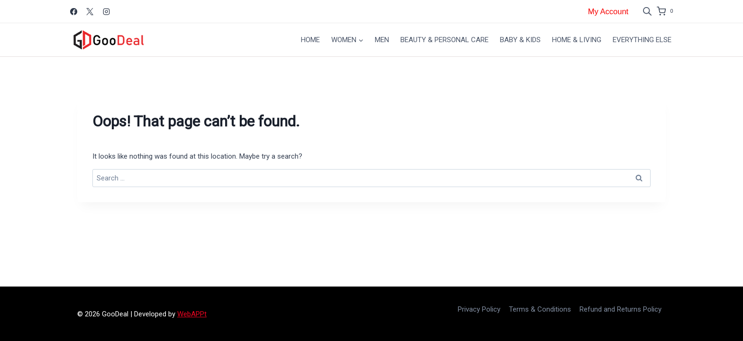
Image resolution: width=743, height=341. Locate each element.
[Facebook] (73, 11)
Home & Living (576, 40)
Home (310, 40)
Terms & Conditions (540, 309)
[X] (90, 11)
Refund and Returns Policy (620, 309)
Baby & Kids (520, 40)
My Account (608, 11)
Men (382, 40)
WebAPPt (192, 314)
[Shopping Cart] (667, 11)
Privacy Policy (479, 309)
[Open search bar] (647, 11)
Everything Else (642, 40)
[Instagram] (106, 11)
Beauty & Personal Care (444, 40)
